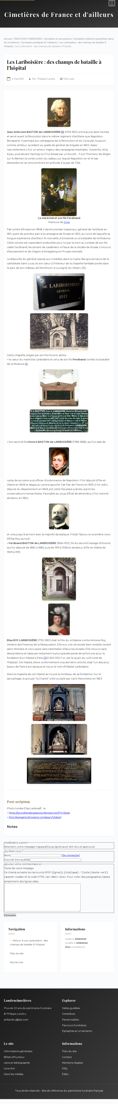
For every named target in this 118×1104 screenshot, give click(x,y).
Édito (65, 1079)
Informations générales (18, 1056)
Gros (67, 222)
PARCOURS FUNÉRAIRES (28, 38)
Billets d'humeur (14, 1062)
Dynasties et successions (58, 38)
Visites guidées (71, 1013)
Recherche (16, 967)
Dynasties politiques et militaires (39, 42)
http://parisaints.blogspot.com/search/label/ (35, 817)
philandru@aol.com (16, 1024)
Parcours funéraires (74, 1030)
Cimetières (68, 1018)
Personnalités (70, 1024)
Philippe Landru (46, 78)
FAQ (64, 1073)
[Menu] (112, 3)
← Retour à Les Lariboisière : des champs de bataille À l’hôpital (29, 947)
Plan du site (17, 958)
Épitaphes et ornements (77, 1036)
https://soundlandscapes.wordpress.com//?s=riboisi (39, 812)
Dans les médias (13, 1079)
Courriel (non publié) (17, 859)
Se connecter (71, 855)
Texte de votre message (19, 868)
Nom (7, 855)
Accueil (8, 38)
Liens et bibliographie (17, 1067)
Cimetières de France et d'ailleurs (59, 14)
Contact (67, 1062)
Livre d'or (9, 1073)
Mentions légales (72, 1067)
